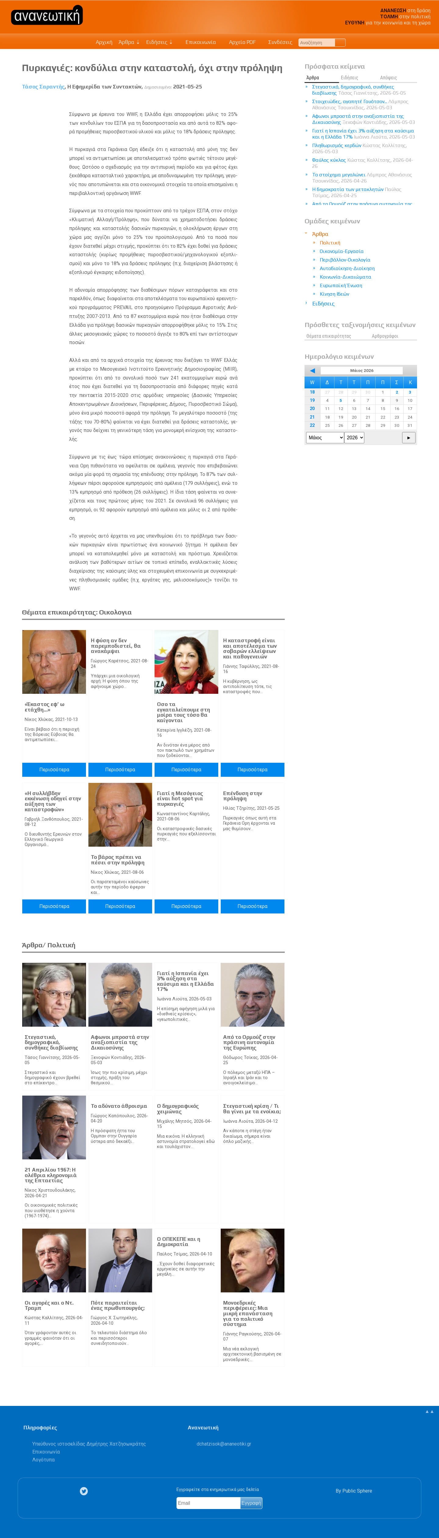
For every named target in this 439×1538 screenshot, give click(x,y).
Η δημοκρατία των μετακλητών (357, 192)
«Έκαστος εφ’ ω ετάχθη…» (44, 707)
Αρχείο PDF (239, 42)
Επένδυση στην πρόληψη (242, 796)
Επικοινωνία (197, 42)
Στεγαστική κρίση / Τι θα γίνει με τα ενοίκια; (252, 1109)
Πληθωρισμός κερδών (359, 148)
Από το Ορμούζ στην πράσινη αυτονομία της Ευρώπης (249, 1042)
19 (312, 400)
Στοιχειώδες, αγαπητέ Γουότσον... (360, 104)
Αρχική (104, 42)
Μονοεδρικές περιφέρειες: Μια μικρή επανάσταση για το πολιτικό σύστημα (248, 1313)
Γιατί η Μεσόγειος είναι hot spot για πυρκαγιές (180, 798)
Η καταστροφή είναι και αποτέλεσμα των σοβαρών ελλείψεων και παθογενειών (250, 648)
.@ (224, 1444)
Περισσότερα (54, 770)
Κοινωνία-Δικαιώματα (345, 277)
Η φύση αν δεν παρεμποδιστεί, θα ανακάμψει (116, 645)
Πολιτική (330, 243)
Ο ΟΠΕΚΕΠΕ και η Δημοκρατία (178, 1242)
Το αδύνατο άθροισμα (119, 1106)
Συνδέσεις (277, 42)
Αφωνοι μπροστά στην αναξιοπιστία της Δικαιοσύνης (120, 1042)
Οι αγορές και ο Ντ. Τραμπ (49, 1305)
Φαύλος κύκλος (362, 163)
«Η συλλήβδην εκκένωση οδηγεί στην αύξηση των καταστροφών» (53, 801)
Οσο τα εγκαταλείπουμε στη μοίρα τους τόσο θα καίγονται (183, 712)
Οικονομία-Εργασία (342, 251)
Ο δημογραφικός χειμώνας (178, 1109)
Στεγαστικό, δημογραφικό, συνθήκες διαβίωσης (51, 1042)
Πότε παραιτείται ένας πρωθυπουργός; (118, 1305)
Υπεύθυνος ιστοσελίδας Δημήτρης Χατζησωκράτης (89, 1444)
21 (312, 417)
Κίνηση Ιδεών (334, 294)
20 (312, 408)
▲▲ (429, 1411)
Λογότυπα (43, 1460)
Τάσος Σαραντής (43, 87)
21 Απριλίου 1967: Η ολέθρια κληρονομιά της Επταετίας (51, 1175)
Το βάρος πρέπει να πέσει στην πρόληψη (118, 860)
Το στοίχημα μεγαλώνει (362, 178)
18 (312, 392)
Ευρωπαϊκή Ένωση (341, 285)
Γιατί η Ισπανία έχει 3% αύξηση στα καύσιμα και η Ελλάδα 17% (185, 981)
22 (312, 425)
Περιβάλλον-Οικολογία (345, 260)
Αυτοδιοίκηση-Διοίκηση (347, 268)
